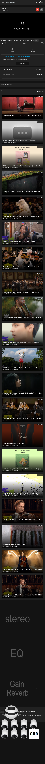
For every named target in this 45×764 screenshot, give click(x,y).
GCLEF (4, 9)
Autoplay (41, 91)
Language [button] (38, 715)
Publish (39, 74)
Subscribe (37, 10)
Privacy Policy (15, 715)
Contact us (30, 715)
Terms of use (6, 715)
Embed (33, 50)
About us (23, 715)
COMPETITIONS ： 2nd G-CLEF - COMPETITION (18, 57)
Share (12, 50)
